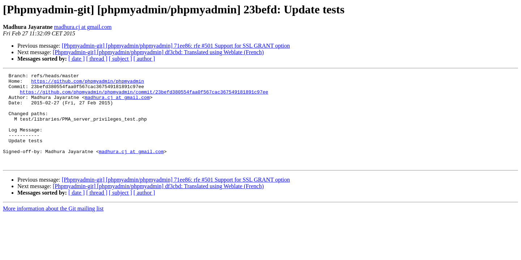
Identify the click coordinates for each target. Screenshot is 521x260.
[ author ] (144, 59)
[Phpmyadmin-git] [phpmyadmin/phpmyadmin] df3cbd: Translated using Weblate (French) (158, 52)
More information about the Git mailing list (53, 227)
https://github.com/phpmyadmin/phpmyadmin (87, 83)
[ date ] (76, 59)
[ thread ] (96, 59)
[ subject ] (120, 59)
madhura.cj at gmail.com (82, 27)
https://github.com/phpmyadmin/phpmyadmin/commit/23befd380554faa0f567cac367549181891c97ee (144, 96)
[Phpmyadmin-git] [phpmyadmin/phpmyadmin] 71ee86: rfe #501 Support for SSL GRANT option (176, 46)
